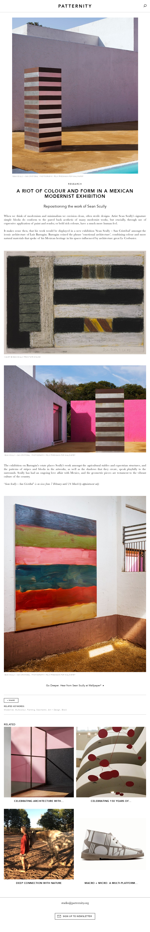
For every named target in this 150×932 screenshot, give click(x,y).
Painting (31, 710)
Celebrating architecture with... (39, 801)
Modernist (9, 710)
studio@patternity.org (75, 903)
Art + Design (54, 710)
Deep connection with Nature (39, 883)
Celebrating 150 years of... (111, 801)
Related (10, 724)
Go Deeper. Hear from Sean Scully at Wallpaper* (75, 685)
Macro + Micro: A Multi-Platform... (111, 883)
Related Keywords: (14, 706)
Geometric (41, 710)
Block (64, 710)
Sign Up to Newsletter (77, 916)
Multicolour (20, 710)
